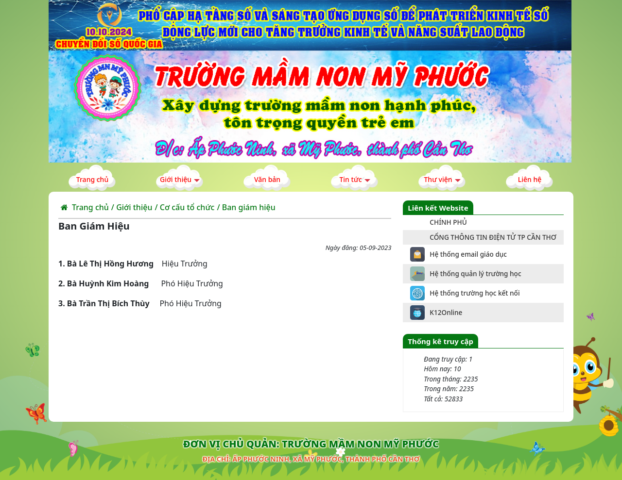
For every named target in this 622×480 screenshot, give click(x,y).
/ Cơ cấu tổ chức (184, 207)
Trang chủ (85, 207)
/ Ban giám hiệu (246, 207)
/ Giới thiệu (132, 207)
